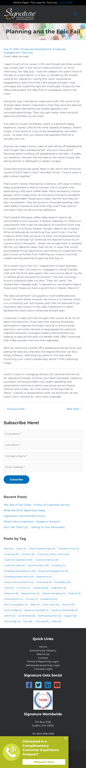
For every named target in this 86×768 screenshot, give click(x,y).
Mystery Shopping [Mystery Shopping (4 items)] (53, 593)
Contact (43, 657)
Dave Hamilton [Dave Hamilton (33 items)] (38, 565)
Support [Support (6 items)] (70, 615)
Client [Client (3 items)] (21, 548)
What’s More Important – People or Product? (32, 521)
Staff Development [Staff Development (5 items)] (49, 615)
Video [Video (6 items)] (56, 621)
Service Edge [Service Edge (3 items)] (12, 610)
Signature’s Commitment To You (24, 516)
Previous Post (14, 408)
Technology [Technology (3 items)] (12, 621)
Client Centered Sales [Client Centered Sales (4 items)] (42, 548)
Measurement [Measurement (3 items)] (30, 593)
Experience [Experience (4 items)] (44, 576)
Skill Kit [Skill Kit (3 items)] (9, 615)
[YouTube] (57, 685)
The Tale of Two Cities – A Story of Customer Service (36, 504)
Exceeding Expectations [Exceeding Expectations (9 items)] (18, 576)
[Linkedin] (47, 685)
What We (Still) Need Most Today (24, 510)
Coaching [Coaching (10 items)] (11, 554)
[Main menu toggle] (75, 14)
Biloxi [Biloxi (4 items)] (9, 548)
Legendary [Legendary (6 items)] (58, 587)
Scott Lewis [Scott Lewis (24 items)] (51, 604)
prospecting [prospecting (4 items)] (49, 599)
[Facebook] (29, 685)
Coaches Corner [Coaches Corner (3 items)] (68, 548)
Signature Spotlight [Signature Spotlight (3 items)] (36, 610)
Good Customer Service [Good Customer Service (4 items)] (19, 582)
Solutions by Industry (43, 650)
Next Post (74, 408)
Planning (27, 52)
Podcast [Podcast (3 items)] (74, 593)
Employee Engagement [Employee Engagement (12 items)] (53, 571)
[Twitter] (38, 685)
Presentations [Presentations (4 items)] (13, 599)
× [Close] (65, 738)
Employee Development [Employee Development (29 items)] (19, 571)
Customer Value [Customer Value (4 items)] (14, 565)
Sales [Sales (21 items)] (35, 604)
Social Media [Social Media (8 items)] (26, 615)
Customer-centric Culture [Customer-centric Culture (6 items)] (53, 554)
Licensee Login (43, 668)
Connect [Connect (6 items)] (28, 554)
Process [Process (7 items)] (32, 599)
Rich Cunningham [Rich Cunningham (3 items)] (15, 604)
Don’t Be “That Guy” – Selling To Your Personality (34, 527)
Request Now (44, 762)
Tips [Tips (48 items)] (27, 621)
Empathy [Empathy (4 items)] (58, 565)
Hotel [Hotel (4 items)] (9, 587)
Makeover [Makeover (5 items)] (11, 593)
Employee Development (36, 49)
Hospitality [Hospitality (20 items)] (62, 582)
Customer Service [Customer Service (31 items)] (47, 559)
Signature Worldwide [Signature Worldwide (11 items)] (64, 610)
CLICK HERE (65, 2)
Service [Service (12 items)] (68, 604)
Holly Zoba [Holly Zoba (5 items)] (43, 582)
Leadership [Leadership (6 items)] (40, 587)
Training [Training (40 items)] (42, 621)
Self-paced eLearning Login (43, 665)
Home (43, 646)
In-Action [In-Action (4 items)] (23, 587)
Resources (43, 654)
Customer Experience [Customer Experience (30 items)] (18, 559)
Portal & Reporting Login (43, 661)
